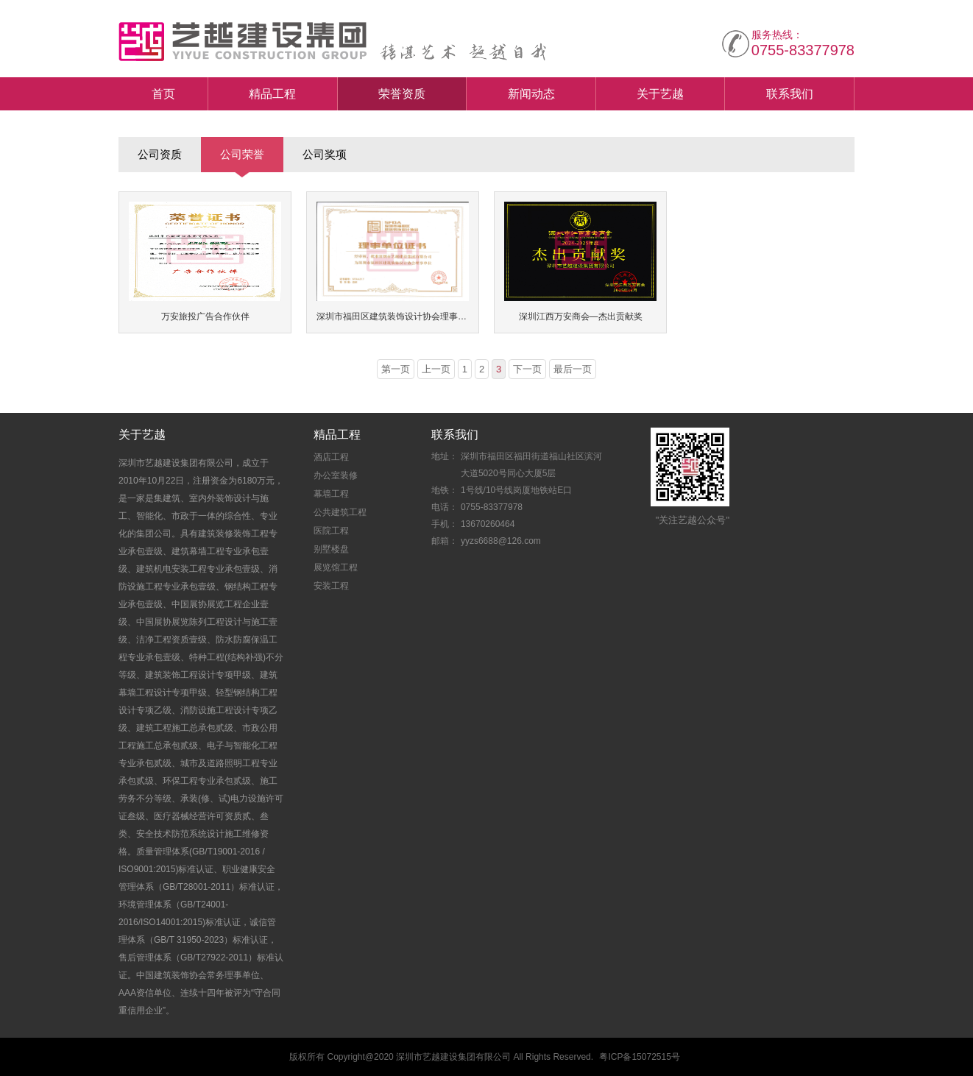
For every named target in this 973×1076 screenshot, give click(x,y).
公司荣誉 (242, 154)
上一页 (436, 369)
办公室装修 (336, 475)
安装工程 (331, 586)
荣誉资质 (401, 94)
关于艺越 (660, 94)
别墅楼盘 (331, 549)
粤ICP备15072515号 (639, 1057)
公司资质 (160, 154)
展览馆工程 (336, 567)
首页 (163, 94)
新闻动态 (531, 94)
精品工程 (272, 94)
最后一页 (572, 369)
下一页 (527, 369)
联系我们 (789, 94)
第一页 (395, 369)
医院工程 (331, 530)
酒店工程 (331, 457)
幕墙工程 (331, 494)
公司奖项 (324, 154)
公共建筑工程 (340, 512)
